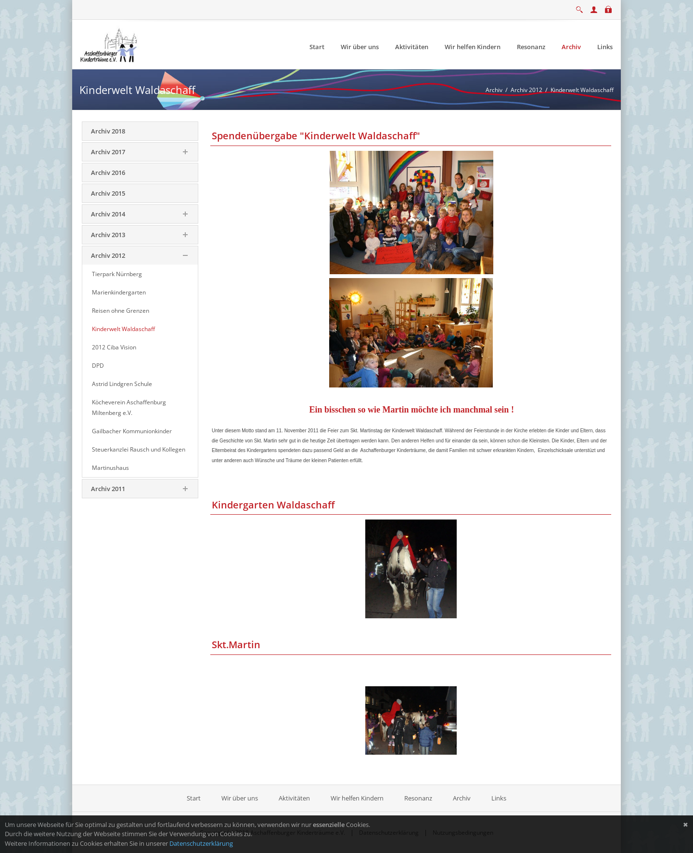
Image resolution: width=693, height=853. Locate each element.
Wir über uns (239, 798)
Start (194, 798)
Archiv (462, 798)
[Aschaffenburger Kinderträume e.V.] (109, 44)
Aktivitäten (294, 798)
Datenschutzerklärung (201, 843)
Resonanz (418, 798)
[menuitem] (317, 47)
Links (498, 798)
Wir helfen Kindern (357, 798)
